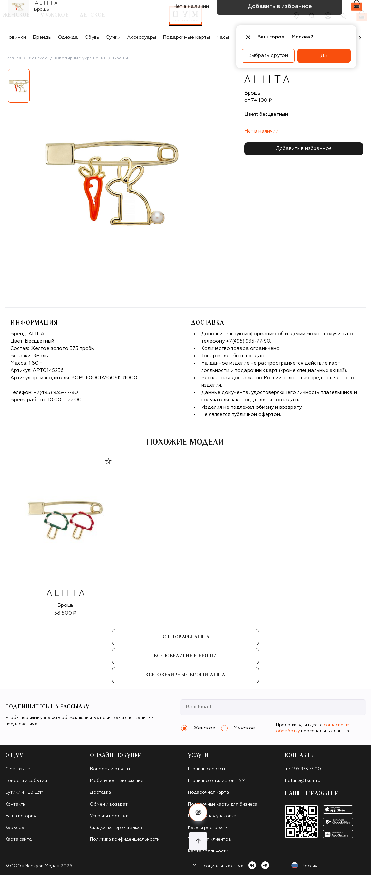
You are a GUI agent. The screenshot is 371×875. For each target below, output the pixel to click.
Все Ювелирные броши (185, 656)
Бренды (42, 37)
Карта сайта (18, 839)
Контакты (15, 804)
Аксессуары (141, 37)
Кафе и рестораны (208, 828)
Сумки (113, 37)
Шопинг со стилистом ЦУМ (216, 781)
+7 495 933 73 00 (303, 769)
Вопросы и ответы (110, 769)
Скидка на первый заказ (116, 828)
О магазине (17, 769)
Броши (120, 58)
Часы (223, 37)
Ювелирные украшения (80, 58)
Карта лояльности (208, 851)
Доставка (100, 793)
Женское (38, 58)
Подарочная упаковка (212, 816)
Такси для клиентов (209, 839)
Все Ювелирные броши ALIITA (185, 675)
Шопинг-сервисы (206, 769)
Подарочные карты (186, 37)
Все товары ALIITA (185, 637)
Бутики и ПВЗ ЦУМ (24, 793)
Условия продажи (109, 816)
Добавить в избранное (304, 148)
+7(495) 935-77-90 (56, 392)
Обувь (92, 37)
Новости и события (26, 781)
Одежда (68, 37)
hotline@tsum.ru (302, 781)
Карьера (14, 828)
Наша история (20, 816)
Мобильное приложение (116, 781)
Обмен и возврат (109, 804)
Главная (13, 58)
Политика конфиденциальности (125, 839)
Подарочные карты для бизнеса (222, 804)
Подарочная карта (208, 793)
